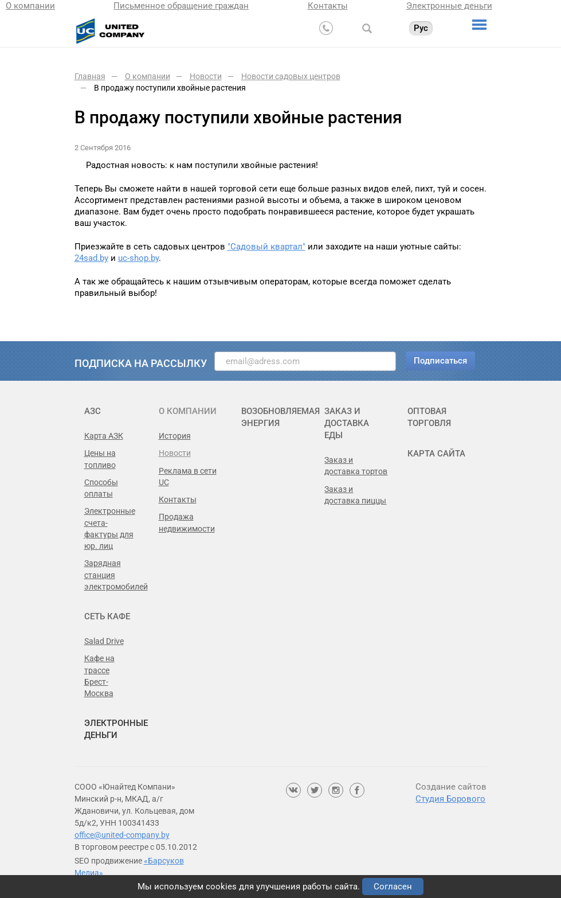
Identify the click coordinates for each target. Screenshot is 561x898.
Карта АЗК (103, 435)
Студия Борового (450, 799)
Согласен (393, 886)
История (175, 435)
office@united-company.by (122, 835)
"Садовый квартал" (266, 246)
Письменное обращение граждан (181, 6)
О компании (30, 6)
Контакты (328, 6)
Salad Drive (104, 641)
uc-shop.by (138, 258)
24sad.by (91, 258)
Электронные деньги (449, 6)
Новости (175, 453)
